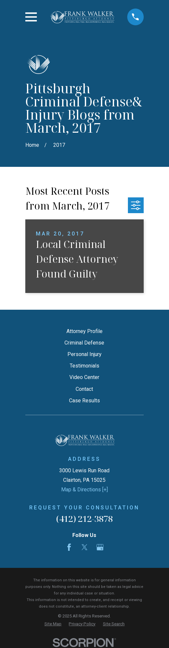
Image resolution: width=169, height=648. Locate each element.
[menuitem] (52, 624)
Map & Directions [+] (84, 489)
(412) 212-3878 (84, 519)
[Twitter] (84, 547)
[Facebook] (69, 547)
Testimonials (84, 366)
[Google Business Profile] (100, 547)
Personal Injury (84, 354)
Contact (84, 389)
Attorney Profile (84, 331)
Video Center (84, 377)
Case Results (84, 400)
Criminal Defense (84, 343)
